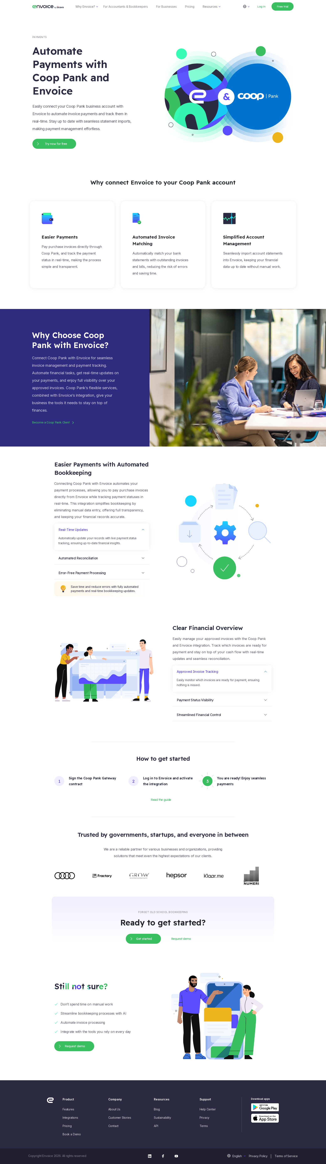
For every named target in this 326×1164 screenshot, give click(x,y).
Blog (157, 1109)
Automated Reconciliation (78, 558)
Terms (204, 1126)
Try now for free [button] (56, 144)
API (156, 1126)
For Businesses (166, 6)
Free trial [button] (282, 6)
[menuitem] (248, 6)
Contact (113, 1126)
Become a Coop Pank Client (51, 422)
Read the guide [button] (161, 800)
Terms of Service (286, 1156)
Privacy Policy (258, 1156)
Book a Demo (72, 1134)
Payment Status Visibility (195, 700)
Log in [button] (261, 6)
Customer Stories (119, 1117)
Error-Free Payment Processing (82, 573)
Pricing (189, 6)
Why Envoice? (85, 6)
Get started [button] (144, 939)
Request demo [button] (181, 939)
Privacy (205, 1117)
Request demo (75, 1046)
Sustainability (162, 1117)
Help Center (208, 1109)
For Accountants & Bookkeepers (125, 6)
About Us (114, 1109)
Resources (210, 6)
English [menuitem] (237, 1156)
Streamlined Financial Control (199, 715)
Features (68, 1109)
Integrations (70, 1117)
